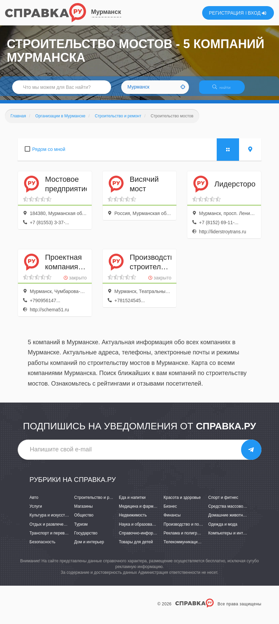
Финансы (172, 519)
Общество (83, 519)
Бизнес (170, 510)
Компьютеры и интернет (231, 537)
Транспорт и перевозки (51, 537)
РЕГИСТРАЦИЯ (226, 13)
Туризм (81, 528)
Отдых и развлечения (49, 528)
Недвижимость (133, 519)
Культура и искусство (49, 519)
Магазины (83, 510)
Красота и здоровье (182, 501)
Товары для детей (136, 546)
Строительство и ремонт (97, 501)
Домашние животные (228, 519)
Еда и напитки (132, 501)
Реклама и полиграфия (185, 537)
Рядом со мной (48, 153)
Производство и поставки (187, 528)
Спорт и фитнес (223, 501)
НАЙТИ (225, 90)
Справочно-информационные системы (155, 537)
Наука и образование (139, 528)
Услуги (35, 510)
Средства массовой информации (239, 510)
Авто (33, 501)
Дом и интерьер (89, 546)
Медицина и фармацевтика (145, 510)
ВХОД (257, 13)
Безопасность (42, 546)
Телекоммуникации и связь (189, 546)
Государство (86, 537)
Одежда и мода (222, 528)
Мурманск (106, 11)
